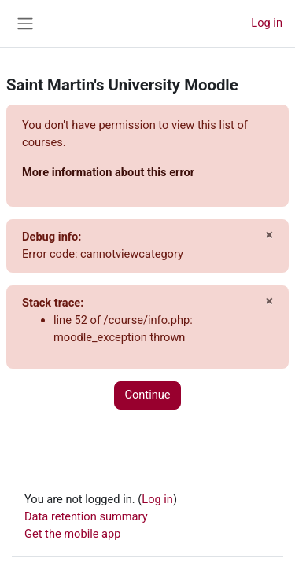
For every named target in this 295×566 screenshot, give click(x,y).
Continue (147, 395)
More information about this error (108, 172)
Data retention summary (86, 516)
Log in (266, 23)
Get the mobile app (72, 534)
